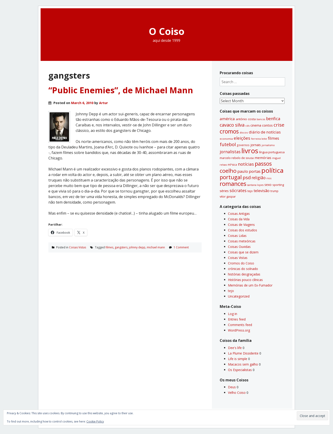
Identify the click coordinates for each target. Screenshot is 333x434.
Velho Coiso (237, 392)
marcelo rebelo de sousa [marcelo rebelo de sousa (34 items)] (237, 158)
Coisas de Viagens (241, 224)
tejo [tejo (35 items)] (250, 191)
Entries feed (237, 319)
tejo (231, 291)
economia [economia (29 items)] (226, 138)
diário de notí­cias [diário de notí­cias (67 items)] (265, 132)
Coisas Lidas (237, 235)
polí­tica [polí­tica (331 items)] (272, 170)
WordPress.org (239, 330)
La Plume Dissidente (243, 353)
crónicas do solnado (243, 269)
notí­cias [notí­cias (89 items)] (246, 164)
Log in (232, 314)
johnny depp (137, 247)
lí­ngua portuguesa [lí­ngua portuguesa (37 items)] (272, 152)
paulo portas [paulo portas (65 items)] (249, 171)
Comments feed (240, 325)
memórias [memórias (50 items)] (263, 157)
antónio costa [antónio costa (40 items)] (246, 119)
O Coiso (166, 31)
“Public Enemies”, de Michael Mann (120, 90)
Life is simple (237, 359)
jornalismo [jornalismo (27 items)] (268, 145)
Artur (103, 103)
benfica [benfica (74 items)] (273, 118)
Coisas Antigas (239, 213)
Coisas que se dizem (243, 252)
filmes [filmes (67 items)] (273, 138)
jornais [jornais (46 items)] (255, 145)
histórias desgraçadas (244, 274)
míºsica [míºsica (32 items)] (232, 165)
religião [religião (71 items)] (259, 177)
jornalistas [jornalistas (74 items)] (230, 151)
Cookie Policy (95, 421)
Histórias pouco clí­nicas (245, 280)
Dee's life (235, 348)
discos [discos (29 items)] (244, 132)
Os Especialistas (240, 370)
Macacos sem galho (243, 364)
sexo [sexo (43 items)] (268, 184)
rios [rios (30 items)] (269, 178)
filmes (109, 247)
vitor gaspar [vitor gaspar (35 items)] (228, 196)
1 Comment (181, 247)
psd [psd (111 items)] (247, 177)
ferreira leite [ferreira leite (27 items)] (259, 138)
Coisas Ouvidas (239, 246)
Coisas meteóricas (241, 241)
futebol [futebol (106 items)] (228, 144)
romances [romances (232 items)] (233, 184)
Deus (232, 387)
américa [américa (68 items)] (227, 118)
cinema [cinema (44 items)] (255, 125)
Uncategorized (239, 296)
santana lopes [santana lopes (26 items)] (255, 185)
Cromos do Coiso (241, 263)
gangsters (121, 247)
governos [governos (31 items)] (243, 145)
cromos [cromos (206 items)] (229, 131)
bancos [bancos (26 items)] (261, 119)
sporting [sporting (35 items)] (278, 185)
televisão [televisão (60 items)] (261, 190)
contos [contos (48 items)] (267, 125)
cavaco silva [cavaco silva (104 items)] (232, 125)
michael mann (156, 247)
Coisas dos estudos (242, 230)
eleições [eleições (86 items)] (242, 138)
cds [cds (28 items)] (247, 125)
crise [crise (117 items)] (279, 125)
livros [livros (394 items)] (249, 150)
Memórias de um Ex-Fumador (250, 285)
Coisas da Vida (239, 219)
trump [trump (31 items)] (274, 191)
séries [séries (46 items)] (224, 191)
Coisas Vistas (77, 247)
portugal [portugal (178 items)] (231, 177)
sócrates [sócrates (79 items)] (238, 190)
